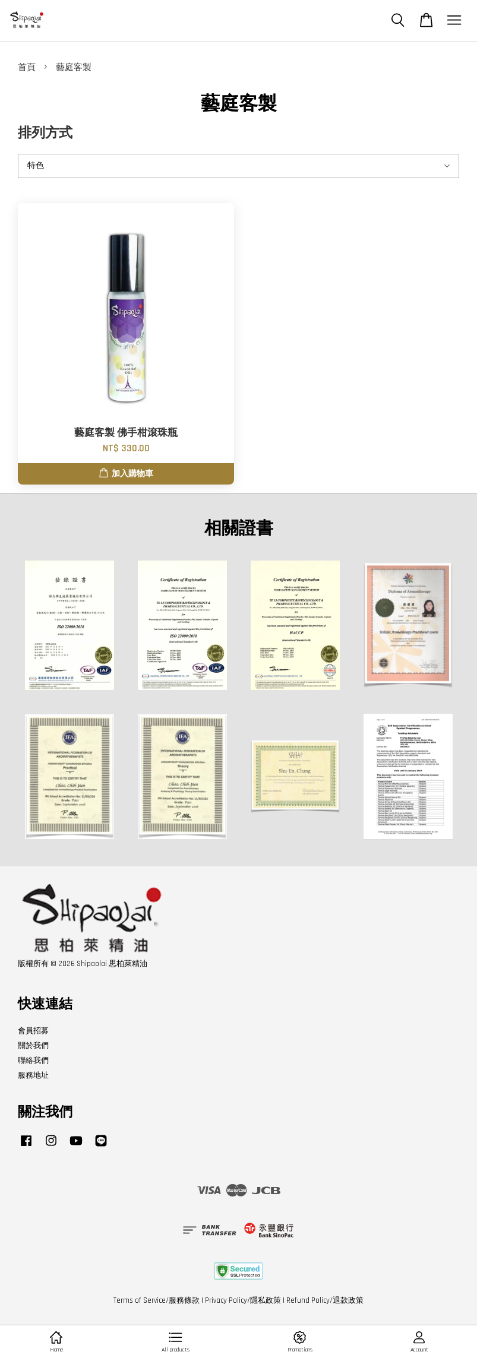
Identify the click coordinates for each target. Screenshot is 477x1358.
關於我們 (33, 1045)
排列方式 (45, 133)
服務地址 (33, 1075)
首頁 (27, 67)
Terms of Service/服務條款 (156, 1300)
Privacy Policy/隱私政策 (243, 1300)
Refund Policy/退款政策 (325, 1300)
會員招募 (33, 1031)
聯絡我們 (33, 1060)
